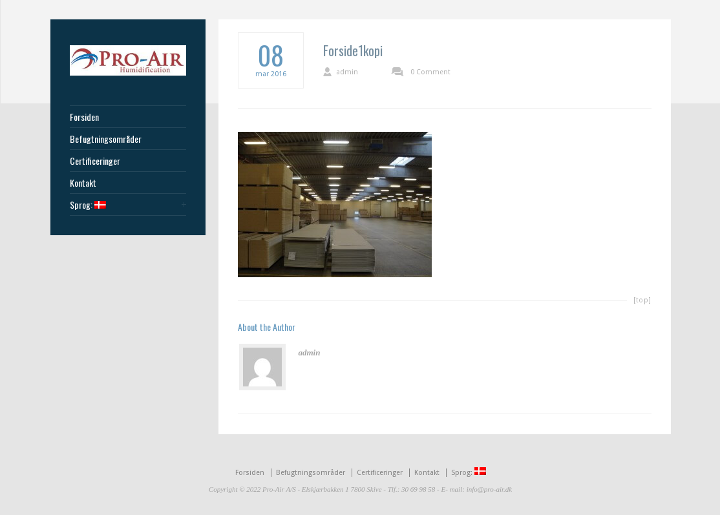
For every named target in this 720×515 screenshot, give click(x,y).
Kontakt (83, 182)
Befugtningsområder (106, 138)
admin (347, 72)
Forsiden (84, 116)
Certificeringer (95, 160)
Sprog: (88, 204)
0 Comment (430, 72)
